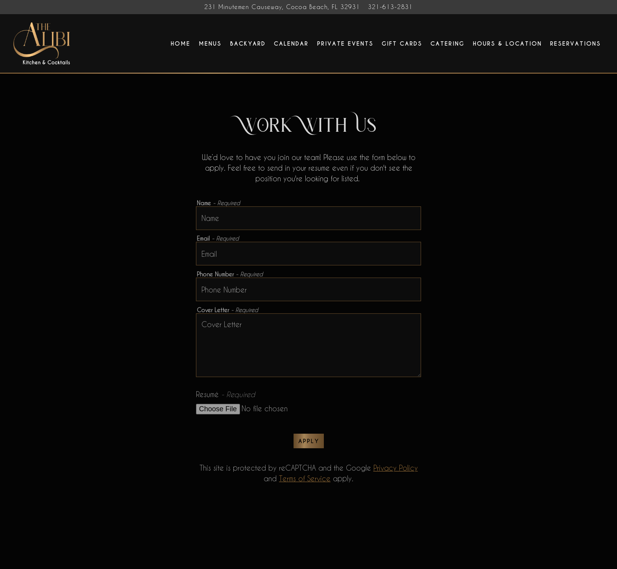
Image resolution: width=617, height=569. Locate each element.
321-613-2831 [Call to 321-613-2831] (390, 7)
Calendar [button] (291, 43)
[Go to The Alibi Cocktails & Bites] (282, 7)
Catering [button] (447, 43)
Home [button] (180, 43)
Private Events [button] (345, 43)
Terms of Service (305, 480)
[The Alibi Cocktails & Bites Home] (42, 42)
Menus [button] (210, 43)
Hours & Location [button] (507, 43)
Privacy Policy (395, 469)
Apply (308, 442)
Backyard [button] (248, 43)
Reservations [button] (575, 43)
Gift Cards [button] (402, 43)
